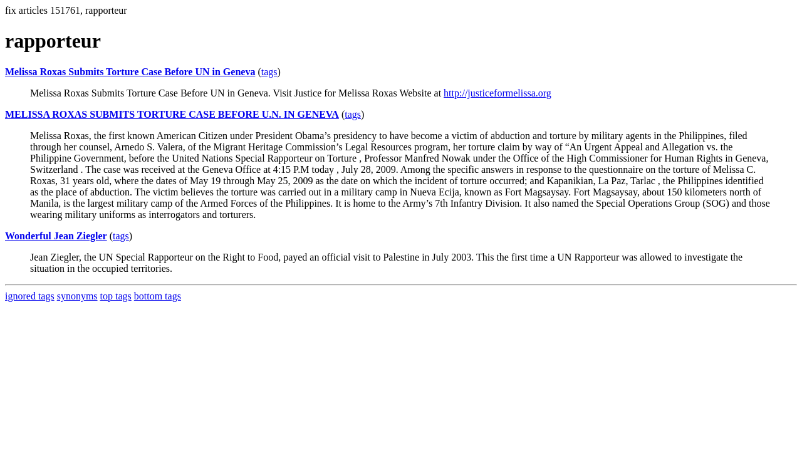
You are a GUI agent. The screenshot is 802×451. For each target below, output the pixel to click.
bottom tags (157, 296)
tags (269, 71)
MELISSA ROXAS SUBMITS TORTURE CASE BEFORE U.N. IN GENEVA (172, 114)
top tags (116, 296)
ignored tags (30, 296)
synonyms (77, 296)
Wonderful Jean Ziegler (56, 236)
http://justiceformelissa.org (497, 93)
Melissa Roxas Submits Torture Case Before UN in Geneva (130, 71)
